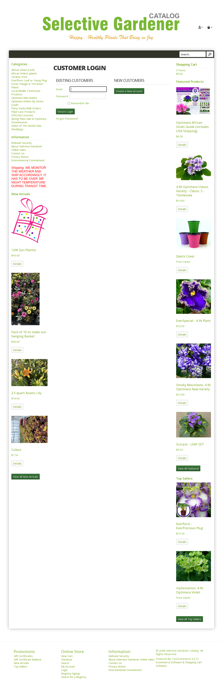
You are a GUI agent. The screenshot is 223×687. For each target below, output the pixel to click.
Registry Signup (70, 673)
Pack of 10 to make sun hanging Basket (28, 334)
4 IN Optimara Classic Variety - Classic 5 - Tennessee (192, 191)
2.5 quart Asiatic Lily (26, 393)
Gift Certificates (23, 656)
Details (17, 263)
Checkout (66, 659)
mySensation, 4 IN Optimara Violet (189, 590)
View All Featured (188, 468)
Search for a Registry (73, 677)
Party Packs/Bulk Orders (26, 108)
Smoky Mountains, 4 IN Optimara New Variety (193, 387)
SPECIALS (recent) (22, 115)
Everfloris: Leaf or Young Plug (29, 80)
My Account (68, 666)
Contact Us (18, 153)
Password (62, 96)
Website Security (21, 143)
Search (65, 663)
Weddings (17, 129)
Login (64, 670)
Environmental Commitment (28, 160)
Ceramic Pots (19, 77)
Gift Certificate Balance (27, 659)
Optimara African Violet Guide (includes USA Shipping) (192, 126)
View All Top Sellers (189, 619)
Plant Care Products (23, 111)
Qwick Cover (185, 256)
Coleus (16, 450)
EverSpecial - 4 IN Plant (193, 321)
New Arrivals (21, 663)
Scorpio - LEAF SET (190, 444)
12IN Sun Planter (23, 250)
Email (59, 89)
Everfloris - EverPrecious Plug (189, 526)
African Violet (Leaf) (22, 70)
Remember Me (78, 103)
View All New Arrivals (25, 476)
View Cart (67, 656)
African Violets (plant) (24, 73)
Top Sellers (20, 666)
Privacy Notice (20, 156)
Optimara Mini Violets (24, 97)
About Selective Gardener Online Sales (132, 659)
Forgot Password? (67, 118)
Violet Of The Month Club (26, 125)
